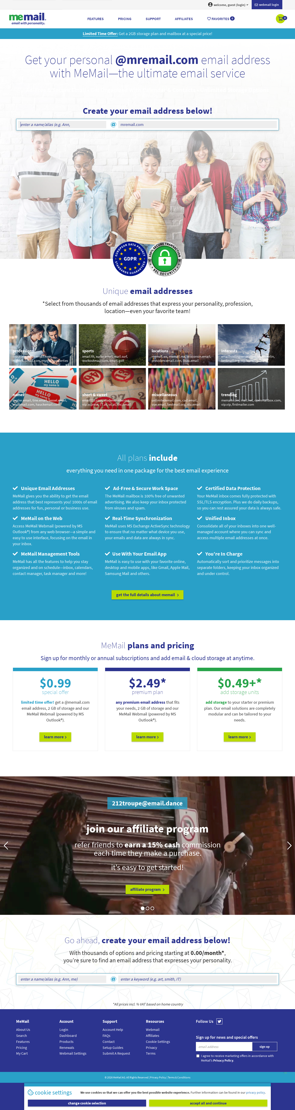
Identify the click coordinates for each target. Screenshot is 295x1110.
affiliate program (147, 889)
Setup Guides (113, 1047)
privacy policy (255, 1092)
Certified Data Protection (229, 488)
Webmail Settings (72, 1053)
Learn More (55, 736)
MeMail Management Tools (46, 554)
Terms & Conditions (179, 1077)
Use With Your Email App (136, 554)
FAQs (106, 1035)
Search (21, 1035)
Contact (109, 1041)
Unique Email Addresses (44, 488)
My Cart (22, 1053)
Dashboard (68, 1035)
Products (66, 1041)
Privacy (151, 1047)
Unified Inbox (216, 518)
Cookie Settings (158, 1041)
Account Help (113, 1029)
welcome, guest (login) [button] (228, 4)
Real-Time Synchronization (138, 518)
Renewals (66, 1047)
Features (23, 1041)
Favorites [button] (221, 18)
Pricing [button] (124, 18)
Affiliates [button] (184, 18)
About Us (23, 1029)
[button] (281, 19)
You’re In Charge (219, 554)
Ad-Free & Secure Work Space (141, 488)
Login (63, 1029)
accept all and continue (208, 1103)
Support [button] (153, 18)
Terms (151, 1053)
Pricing (21, 1047)
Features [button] (95, 18)
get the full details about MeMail (147, 594)
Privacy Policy (158, 1077)
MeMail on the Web (37, 518)
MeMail (117, 1077)
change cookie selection (87, 1103)
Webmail (152, 1029)
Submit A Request (116, 1053)
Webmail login (267, 5)
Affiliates (152, 1035)
